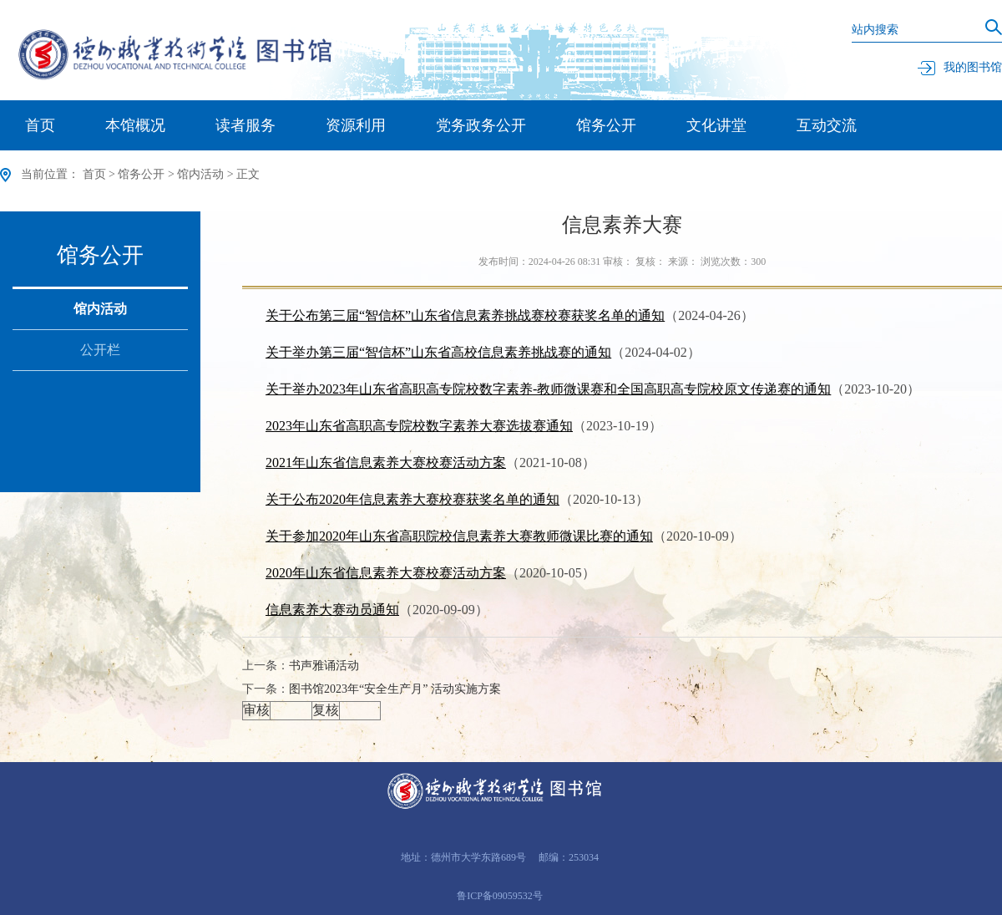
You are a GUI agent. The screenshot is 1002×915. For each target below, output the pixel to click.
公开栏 (100, 350)
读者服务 (245, 125)
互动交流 (827, 125)
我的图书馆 (960, 67)
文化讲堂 (716, 125)
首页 (40, 125)
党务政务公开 (481, 125)
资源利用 (356, 125)
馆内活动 (200, 174)
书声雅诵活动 (324, 665)
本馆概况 (135, 125)
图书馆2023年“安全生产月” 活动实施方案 (395, 689)
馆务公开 (606, 125)
